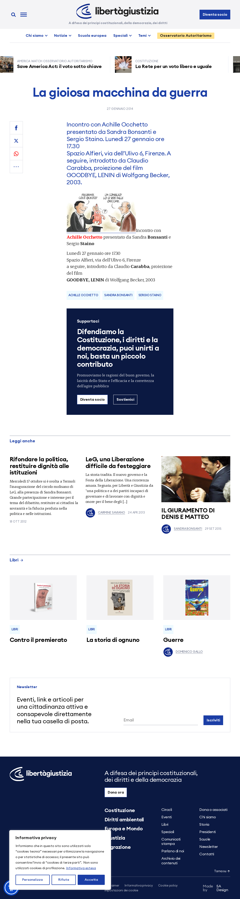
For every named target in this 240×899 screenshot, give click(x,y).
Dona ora (116, 792)
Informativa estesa (81, 868)
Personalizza (32, 879)
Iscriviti (213, 720)
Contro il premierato (38, 640)
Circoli (166, 810)
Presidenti (207, 832)
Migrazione (118, 847)
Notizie (60, 35)
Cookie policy (168, 885)
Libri (17, 560)
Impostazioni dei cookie (121, 890)
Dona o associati (213, 810)
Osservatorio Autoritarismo (186, 35)
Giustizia (115, 838)
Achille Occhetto (83, 295)
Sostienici (125, 399)
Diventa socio (215, 14)
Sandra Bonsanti (181, 529)
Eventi (166, 817)
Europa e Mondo (124, 828)
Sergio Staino (149, 295)
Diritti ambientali (124, 819)
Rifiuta (63, 879)
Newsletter (208, 847)
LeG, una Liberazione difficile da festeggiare (118, 462)
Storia (204, 824)
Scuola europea (92, 35)
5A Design (215, 888)
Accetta (91, 879)
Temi (142, 35)
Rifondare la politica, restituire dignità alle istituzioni (39, 466)
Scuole (204, 839)
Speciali (120, 35)
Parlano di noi (172, 851)
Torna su (222, 871)
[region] (60, 860)
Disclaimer (112, 885)
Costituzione (120, 810)
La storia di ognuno (112, 640)
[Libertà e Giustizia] (117, 11)
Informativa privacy (139, 885)
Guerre (173, 640)
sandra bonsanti (118, 295)
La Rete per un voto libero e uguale (175, 66)
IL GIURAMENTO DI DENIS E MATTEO (188, 514)
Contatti (206, 854)
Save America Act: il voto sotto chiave (61, 66)
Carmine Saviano (105, 513)
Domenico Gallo (183, 652)
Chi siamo (34, 35)
